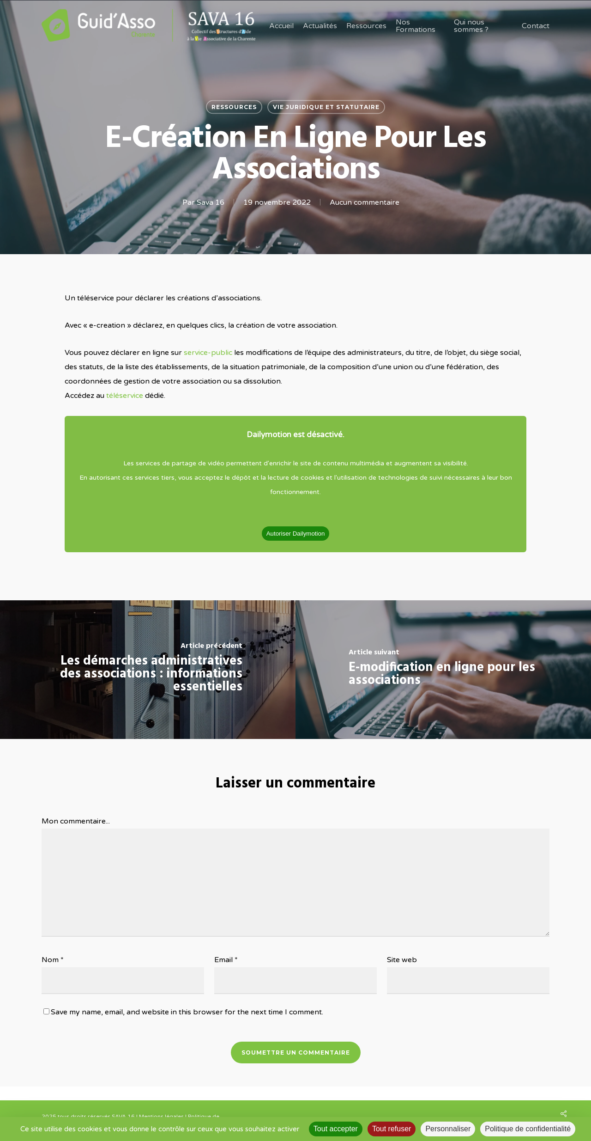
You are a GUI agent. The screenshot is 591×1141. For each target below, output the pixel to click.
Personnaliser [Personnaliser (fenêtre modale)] (447, 1129)
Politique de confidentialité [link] (528, 1129)
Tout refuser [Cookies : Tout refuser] (391, 1129)
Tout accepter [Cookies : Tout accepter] (336, 1129)
